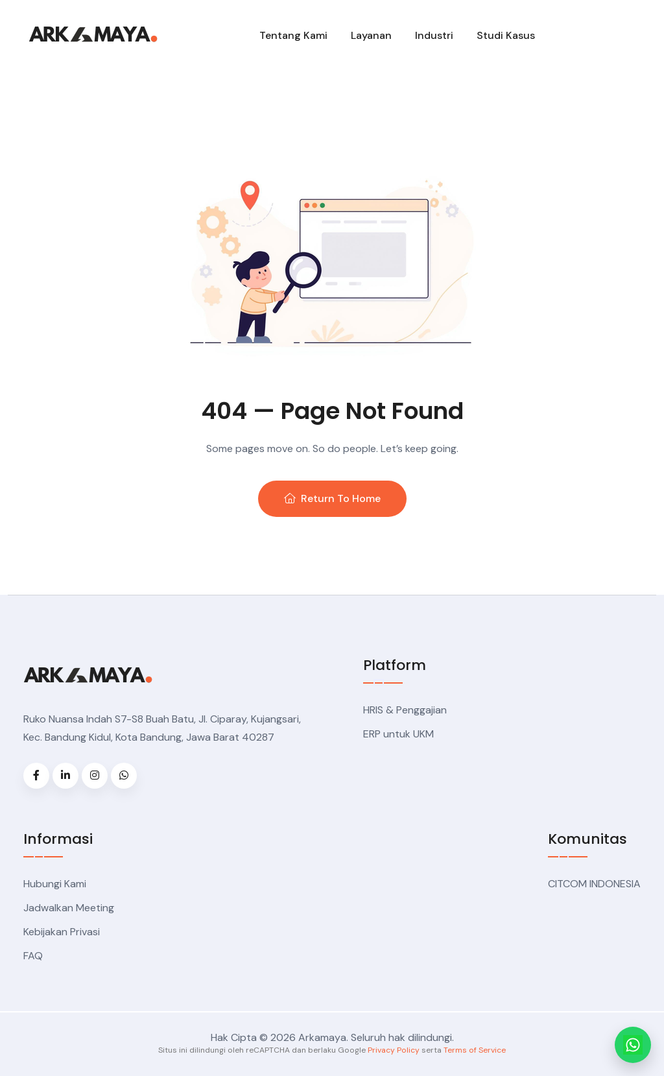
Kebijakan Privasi (61, 932)
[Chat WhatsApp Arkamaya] (633, 1045)
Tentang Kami (293, 35)
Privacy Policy (394, 1050)
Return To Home (332, 498)
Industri (434, 35)
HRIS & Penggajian (405, 710)
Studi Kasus (506, 35)
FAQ (33, 955)
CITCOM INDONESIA (594, 884)
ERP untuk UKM (398, 734)
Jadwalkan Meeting (68, 908)
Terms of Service (475, 1050)
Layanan (371, 35)
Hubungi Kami (54, 884)
